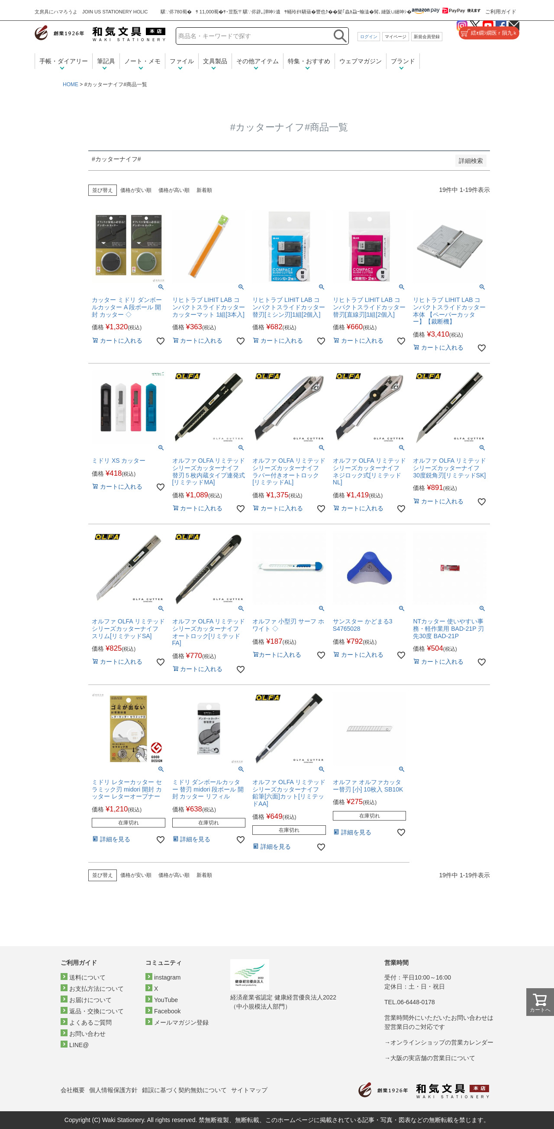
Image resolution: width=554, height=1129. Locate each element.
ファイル (182, 61)
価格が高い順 (174, 190)
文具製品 (215, 61)
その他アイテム (257, 61)
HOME (70, 84)
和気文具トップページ (423, 1090)
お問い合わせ (87, 1033)
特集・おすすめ (309, 61)
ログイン (368, 36)
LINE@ (79, 1044)
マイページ (395, 36)
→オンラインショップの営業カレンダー (438, 1042)
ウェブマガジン (360, 61)
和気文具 (100, 33)
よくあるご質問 (90, 1022)
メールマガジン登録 (181, 1022)
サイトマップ (249, 1090)
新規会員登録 (427, 36)
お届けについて (90, 999)
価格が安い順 (135, 190)
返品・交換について (96, 1011)
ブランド (403, 61)
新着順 (204, 190)
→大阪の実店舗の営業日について (429, 1057)
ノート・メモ (142, 61)
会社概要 (73, 1090)
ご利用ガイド (500, 12)
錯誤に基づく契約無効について (184, 1090)
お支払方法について (96, 988)
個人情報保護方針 (113, 1090)
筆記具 (106, 61)
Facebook (167, 1011)
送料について (87, 977)
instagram (167, 977)
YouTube (166, 999)
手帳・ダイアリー (63, 61)
